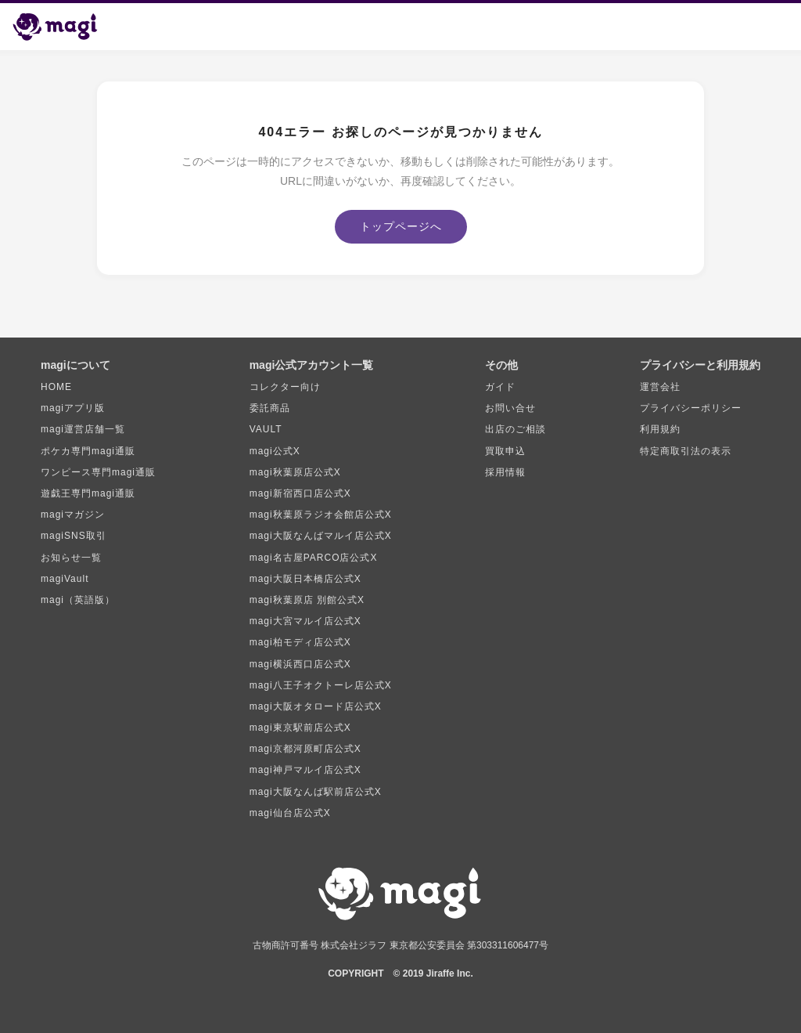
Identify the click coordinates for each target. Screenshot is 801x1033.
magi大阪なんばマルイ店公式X (321, 535)
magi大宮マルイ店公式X (305, 621)
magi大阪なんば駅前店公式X (316, 791)
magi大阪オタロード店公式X (316, 706)
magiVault (64, 578)
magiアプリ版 (73, 408)
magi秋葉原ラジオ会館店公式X (321, 514)
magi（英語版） (78, 599)
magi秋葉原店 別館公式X (307, 599)
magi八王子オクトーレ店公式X (321, 685)
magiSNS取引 (73, 535)
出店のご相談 (515, 429)
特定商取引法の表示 (685, 451)
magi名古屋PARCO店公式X (314, 557)
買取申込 (505, 451)
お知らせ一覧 (71, 557)
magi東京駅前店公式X (300, 727)
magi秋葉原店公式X (295, 472)
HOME (56, 386)
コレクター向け (285, 386)
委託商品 (270, 408)
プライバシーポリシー (691, 408)
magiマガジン (73, 514)
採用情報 (505, 472)
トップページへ (401, 226)
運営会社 (660, 386)
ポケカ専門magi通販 (88, 451)
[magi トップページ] (62, 26)
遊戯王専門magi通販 (88, 493)
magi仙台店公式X (290, 812)
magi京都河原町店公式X (305, 748)
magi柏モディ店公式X (300, 642)
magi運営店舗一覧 (83, 429)
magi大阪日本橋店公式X (305, 578)
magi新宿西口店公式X (300, 493)
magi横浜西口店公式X (300, 664)
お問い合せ (510, 408)
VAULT (266, 429)
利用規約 (660, 429)
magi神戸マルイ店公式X (305, 769)
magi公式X (275, 451)
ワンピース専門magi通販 (98, 472)
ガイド (500, 386)
